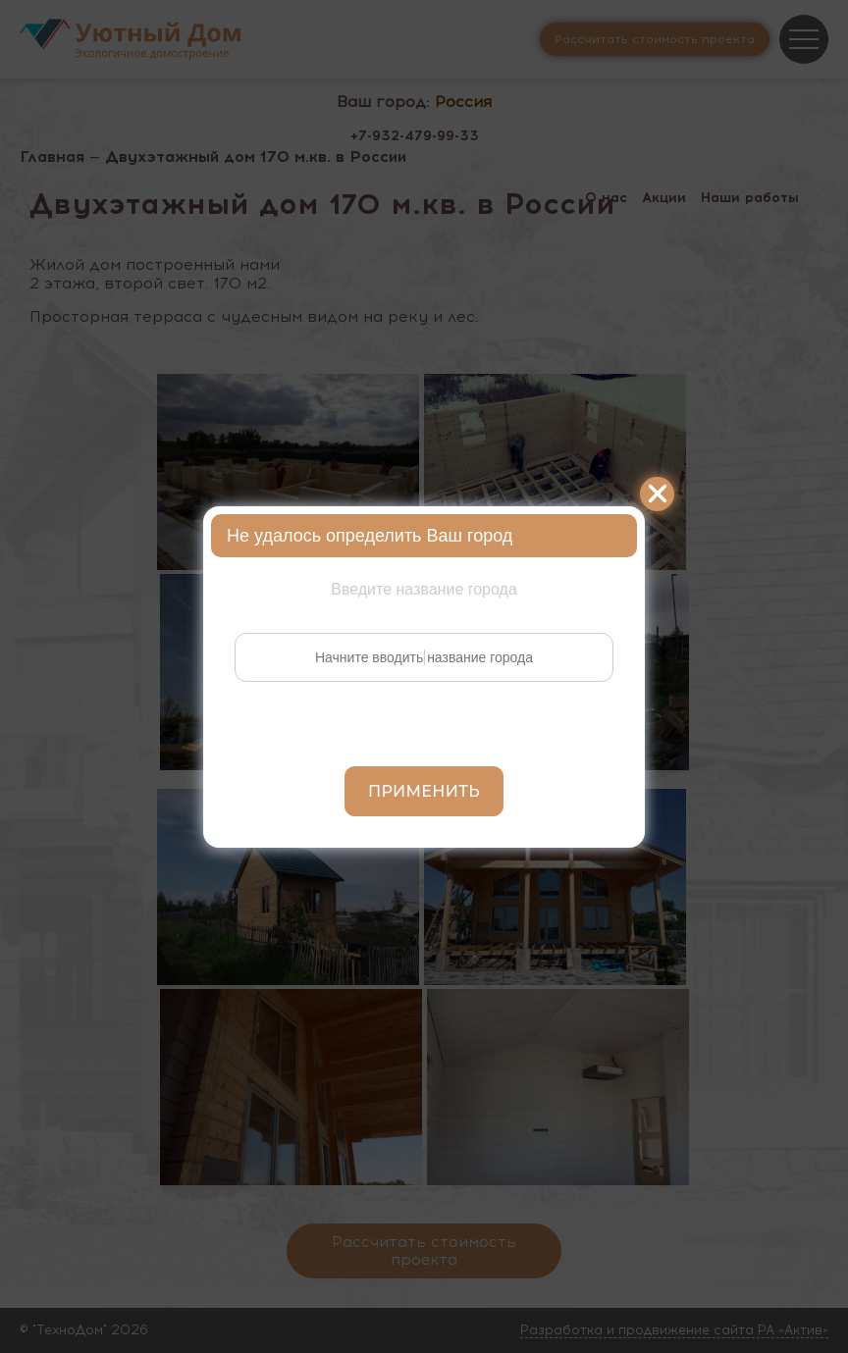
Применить (424, 791)
